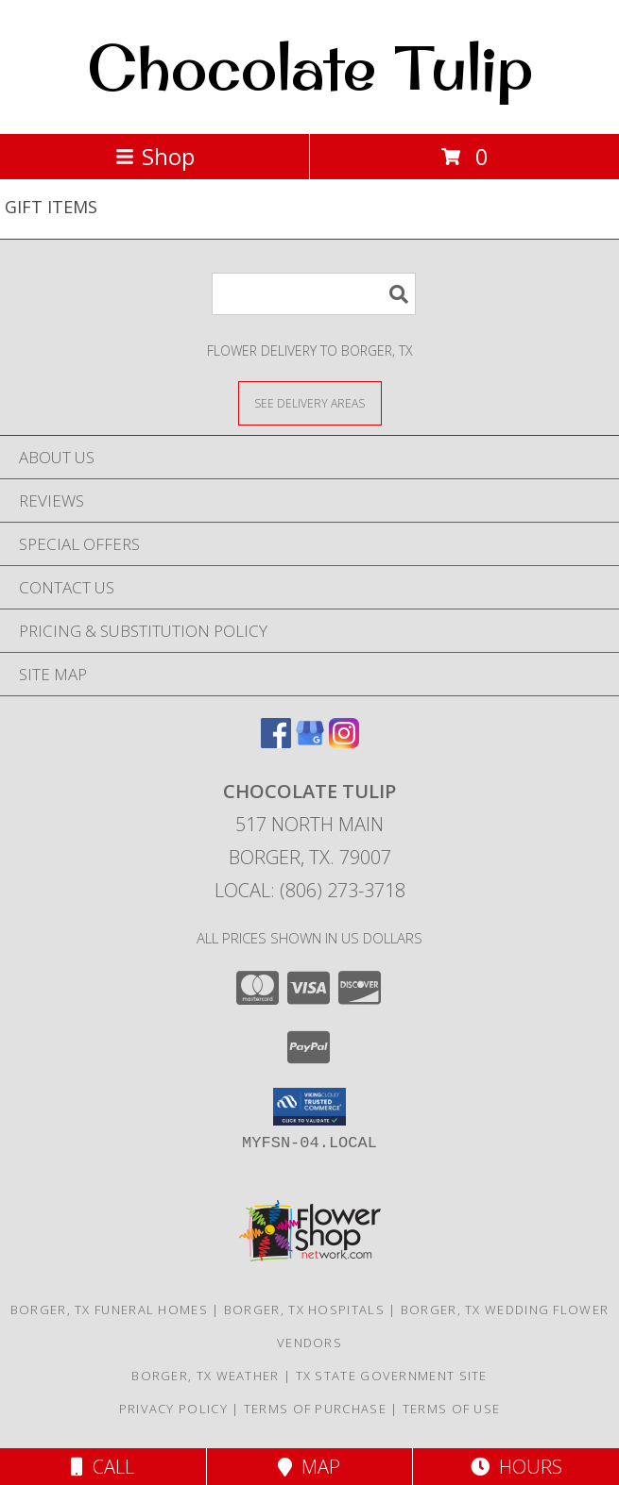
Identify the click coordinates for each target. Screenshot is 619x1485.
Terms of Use (452, 1408)
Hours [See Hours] (516, 1466)
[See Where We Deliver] (310, 402)
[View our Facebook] (276, 742)
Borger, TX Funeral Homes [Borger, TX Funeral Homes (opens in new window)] (109, 1309)
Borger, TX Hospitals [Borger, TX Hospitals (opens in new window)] (304, 1309)
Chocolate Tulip (310, 67)
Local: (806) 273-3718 (310, 890)
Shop (155, 156)
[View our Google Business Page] (310, 742)
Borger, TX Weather (205, 1375)
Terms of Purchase (315, 1408)
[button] (309, 1107)
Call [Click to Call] (102, 1466)
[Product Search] (314, 294)
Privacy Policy (173, 1408)
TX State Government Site (392, 1375)
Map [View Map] (309, 1466)
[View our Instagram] (344, 742)
